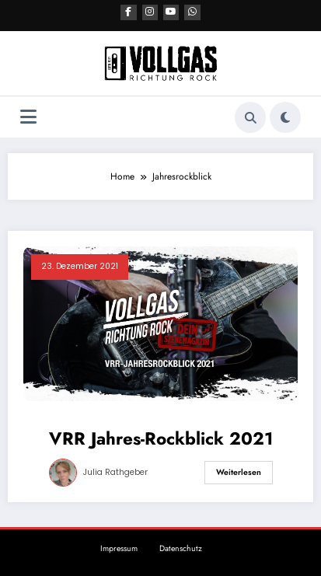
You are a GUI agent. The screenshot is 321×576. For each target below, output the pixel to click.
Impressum (119, 547)
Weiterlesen (238, 471)
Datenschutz (180, 547)
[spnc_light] (285, 115)
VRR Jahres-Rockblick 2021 (161, 437)
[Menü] (28, 116)
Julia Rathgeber (115, 471)
